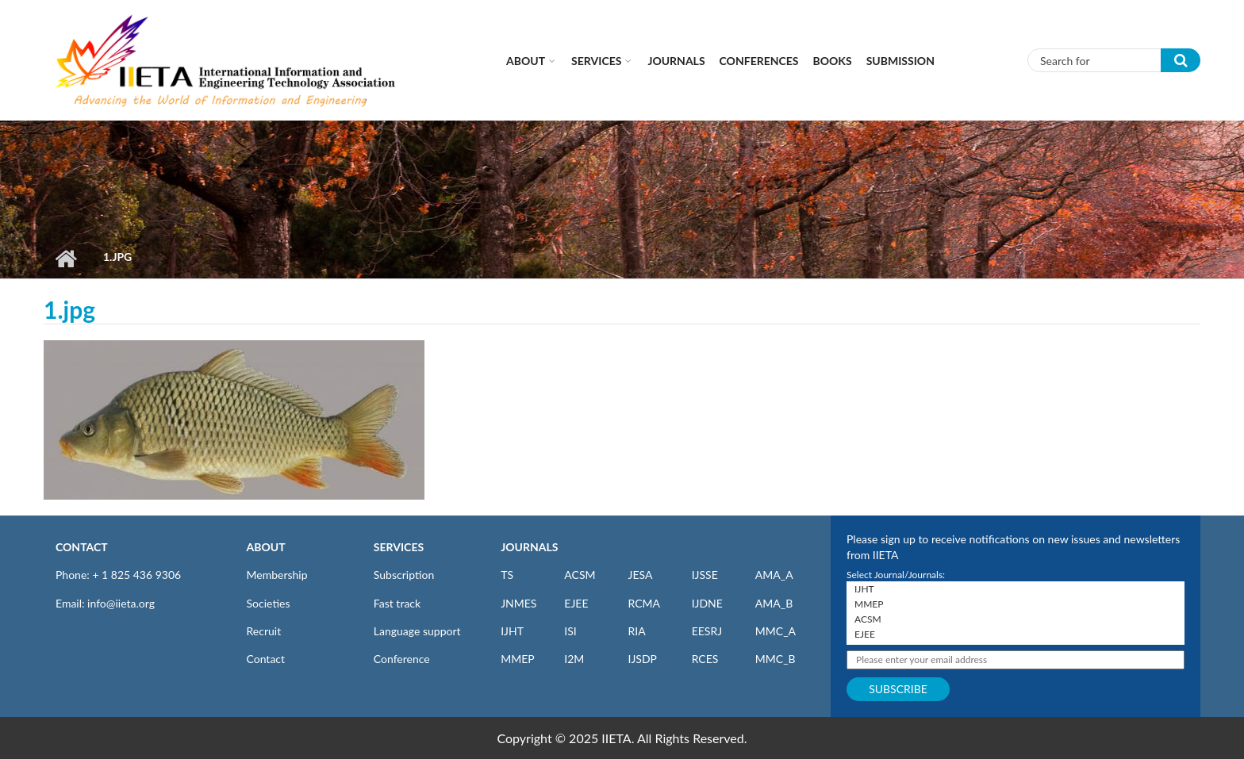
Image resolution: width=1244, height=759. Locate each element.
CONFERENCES (759, 60)
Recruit (264, 631)
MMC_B (775, 658)
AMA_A (774, 574)
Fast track (397, 603)
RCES (705, 658)
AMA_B (774, 603)
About (525, 60)
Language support (417, 631)
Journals (676, 60)
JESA (640, 574)
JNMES (518, 603)
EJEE (576, 603)
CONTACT (82, 547)
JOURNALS (529, 547)
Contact (266, 658)
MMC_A (775, 631)
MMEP (518, 658)
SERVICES (399, 547)
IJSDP (642, 658)
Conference (402, 658)
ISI (570, 631)
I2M (574, 658)
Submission (900, 60)
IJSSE (705, 574)
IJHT (512, 631)
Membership (277, 574)
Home (65, 258)
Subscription (404, 574)
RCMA (644, 603)
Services (596, 60)
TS (507, 574)
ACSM (579, 574)
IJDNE (707, 603)
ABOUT (266, 547)
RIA (636, 631)
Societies (268, 603)
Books (832, 60)
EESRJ (707, 631)
